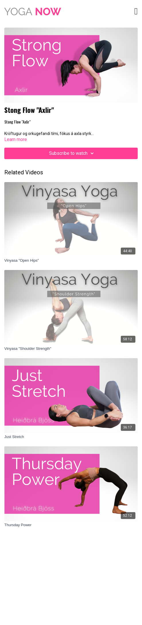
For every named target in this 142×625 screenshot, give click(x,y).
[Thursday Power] (71, 525)
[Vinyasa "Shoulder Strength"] (71, 349)
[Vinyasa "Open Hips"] (71, 260)
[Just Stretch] (71, 437)
